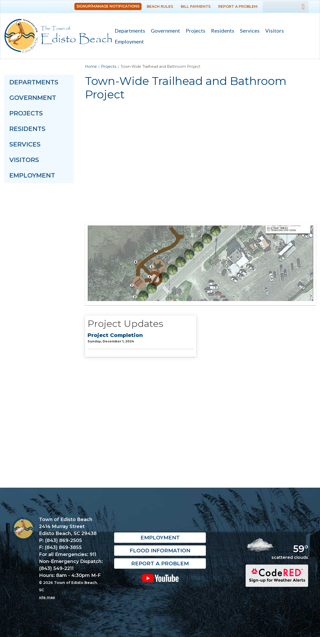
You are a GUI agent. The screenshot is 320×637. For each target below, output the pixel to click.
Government (164, 31)
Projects (195, 30)
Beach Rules (160, 6)
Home (91, 66)
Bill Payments (195, 6)
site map (47, 597)
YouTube (160, 578)
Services (248, 31)
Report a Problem (237, 6)
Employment (129, 41)
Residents (221, 31)
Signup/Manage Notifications (107, 6)
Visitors (273, 31)
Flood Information (160, 550)
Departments (128, 31)
